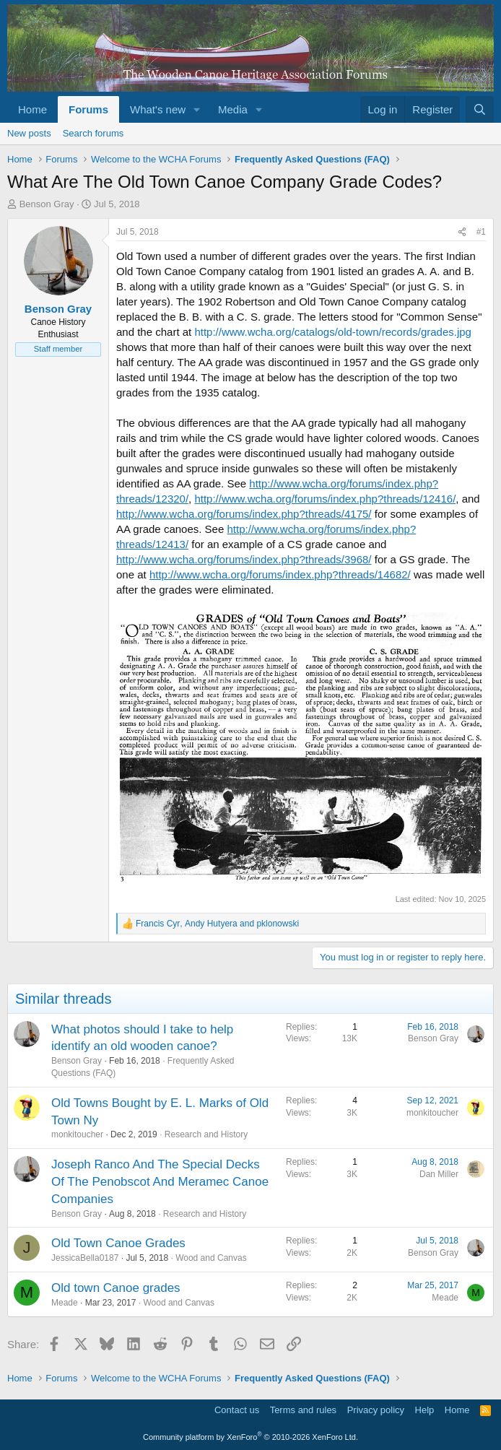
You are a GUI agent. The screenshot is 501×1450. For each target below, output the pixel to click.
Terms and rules (303, 1410)
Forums (88, 109)
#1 (481, 232)
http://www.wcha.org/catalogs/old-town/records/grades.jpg (332, 332)
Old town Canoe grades (115, 1288)
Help (425, 1410)
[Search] (480, 109)
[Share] (462, 232)
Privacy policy (375, 1410)
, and (217, 924)
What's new (158, 109)
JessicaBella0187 (84, 1258)
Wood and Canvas (211, 1258)
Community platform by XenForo (250, 1437)
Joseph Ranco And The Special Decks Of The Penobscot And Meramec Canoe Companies (160, 1182)
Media (233, 109)
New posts (29, 133)
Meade (64, 1303)
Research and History (206, 1134)
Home (32, 109)
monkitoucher (77, 1134)
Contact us (236, 1410)
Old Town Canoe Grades (118, 1243)
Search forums (93, 133)
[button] (197, 109)
